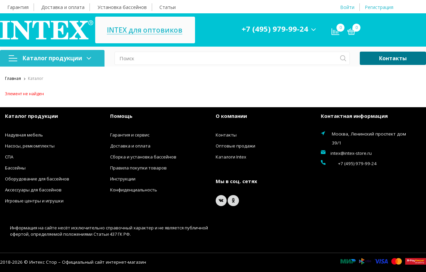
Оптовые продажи (235, 146)
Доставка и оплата (63, 7)
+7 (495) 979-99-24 (327, 29)
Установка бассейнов (122, 7)
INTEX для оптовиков (197, 30)
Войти (347, 7)
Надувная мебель (24, 135)
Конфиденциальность (133, 190)
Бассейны (15, 168)
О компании (231, 116)
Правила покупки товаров (138, 168)
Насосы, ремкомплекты (30, 146)
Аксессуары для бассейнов (33, 190)
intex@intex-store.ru (351, 153)
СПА (9, 157)
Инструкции (122, 179)
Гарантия (18, 7)
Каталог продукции (50, 58)
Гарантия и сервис (129, 135)
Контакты (393, 58)
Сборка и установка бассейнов (143, 157)
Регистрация (379, 7)
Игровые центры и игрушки (34, 201)
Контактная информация (354, 116)
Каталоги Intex (231, 157)
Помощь (121, 116)
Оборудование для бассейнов (37, 179)
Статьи (167, 7)
